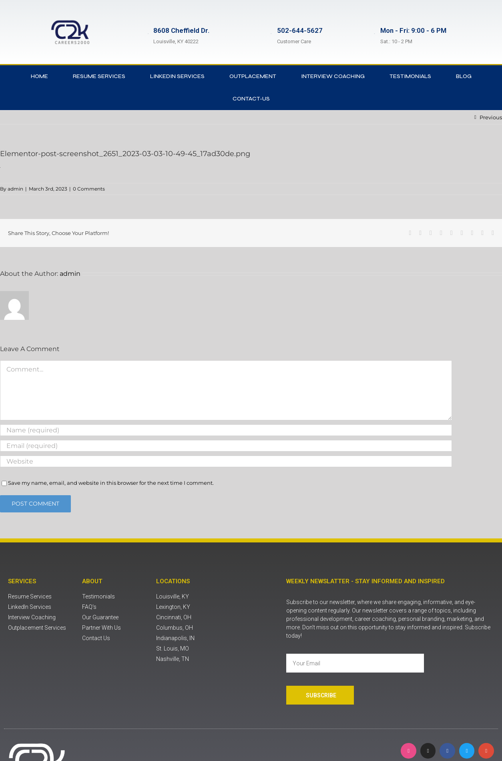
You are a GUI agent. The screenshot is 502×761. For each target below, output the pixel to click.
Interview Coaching (333, 76)
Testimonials (410, 76)
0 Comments (89, 189)
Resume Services (99, 76)
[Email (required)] (226, 446)
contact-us (251, 98)
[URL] (226, 461)
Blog (464, 76)
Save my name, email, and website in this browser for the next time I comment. (111, 483)
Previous (491, 117)
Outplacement (252, 76)
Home (39, 76)
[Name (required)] (226, 430)
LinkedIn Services (177, 76)
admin (15, 189)
